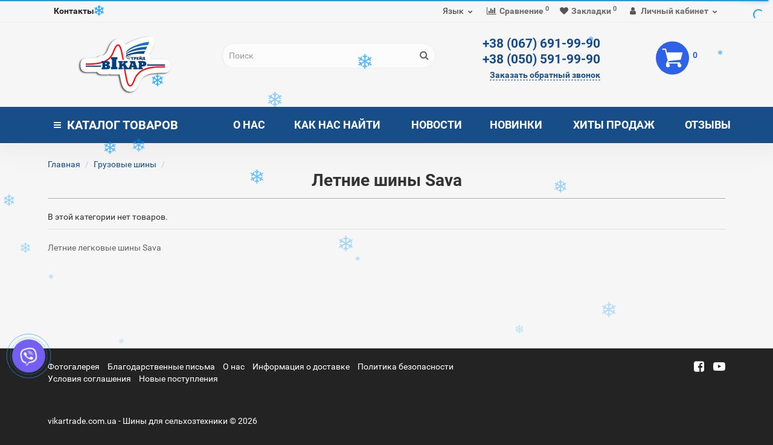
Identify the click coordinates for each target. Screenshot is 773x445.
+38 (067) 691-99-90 (541, 43)
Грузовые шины (125, 164)
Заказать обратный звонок (545, 75)
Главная (64, 164)
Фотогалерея (74, 366)
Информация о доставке (301, 366)
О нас (249, 124)
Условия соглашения (89, 378)
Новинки (516, 124)
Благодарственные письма (161, 366)
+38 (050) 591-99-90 (541, 59)
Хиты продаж (614, 124)
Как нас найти (337, 124)
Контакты (74, 11)
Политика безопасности (406, 366)
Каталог (116, 125)
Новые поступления (178, 378)
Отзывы (708, 124)
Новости (436, 124)
